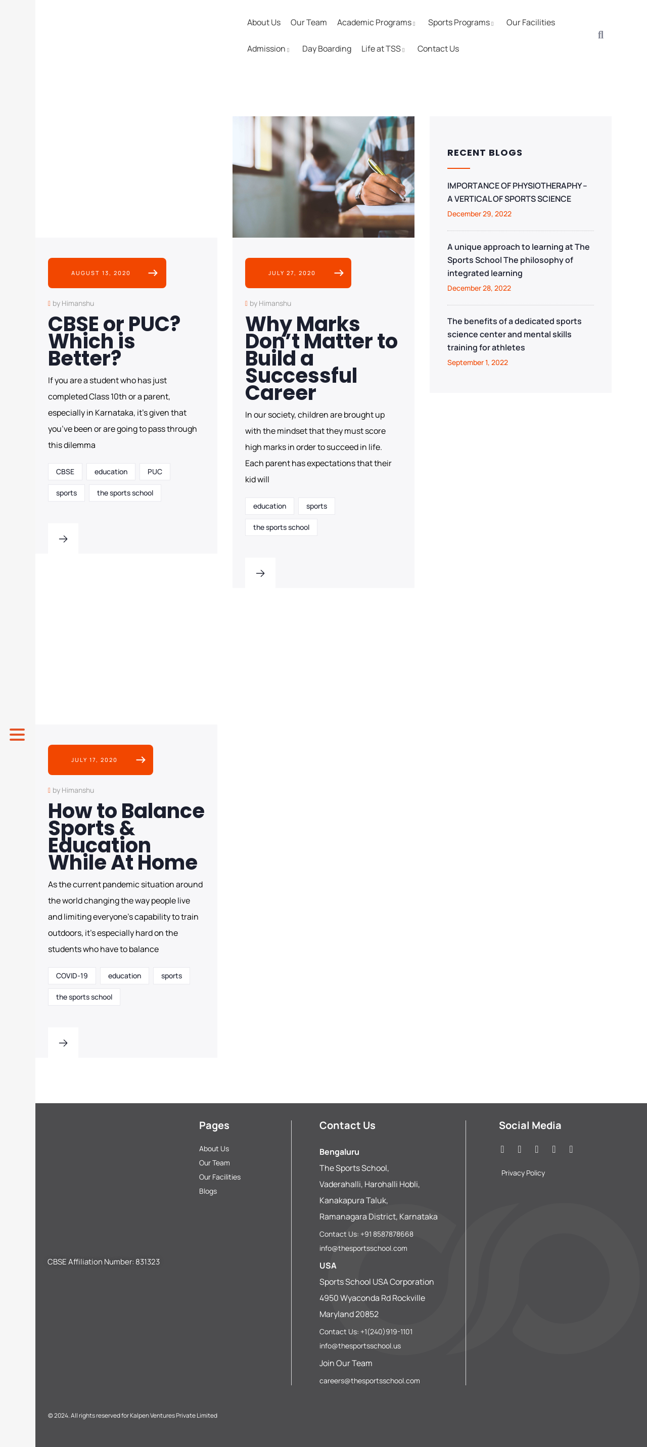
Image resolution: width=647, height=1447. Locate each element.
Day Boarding (326, 48)
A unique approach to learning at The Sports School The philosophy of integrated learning (518, 260)
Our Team (309, 22)
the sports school (125, 493)
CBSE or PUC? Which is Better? (114, 341)
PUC (155, 471)
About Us (264, 22)
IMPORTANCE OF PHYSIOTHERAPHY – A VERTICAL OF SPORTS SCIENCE (517, 192)
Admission (269, 48)
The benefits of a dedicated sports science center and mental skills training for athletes (514, 334)
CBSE (65, 471)
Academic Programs (377, 22)
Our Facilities (530, 22)
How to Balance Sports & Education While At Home (126, 837)
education (111, 471)
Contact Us (438, 48)
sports (66, 493)
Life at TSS (384, 48)
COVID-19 (72, 975)
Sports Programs (462, 22)
